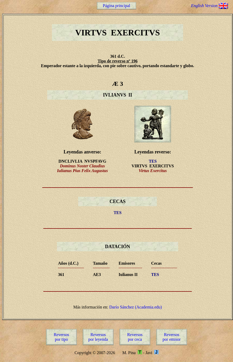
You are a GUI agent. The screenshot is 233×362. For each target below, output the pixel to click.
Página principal (116, 5)
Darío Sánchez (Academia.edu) (135, 307)
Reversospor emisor (172, 337)
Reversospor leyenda (98, 337)
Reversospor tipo (61, 337)
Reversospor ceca (135, 337)
